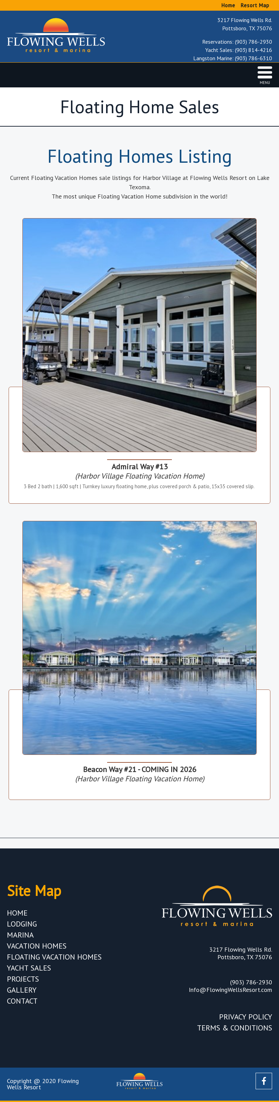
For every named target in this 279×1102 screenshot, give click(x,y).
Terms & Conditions (234, 1027)
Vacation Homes (36, 946)
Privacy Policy (245, 1016)
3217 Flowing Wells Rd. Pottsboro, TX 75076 (244, 24)
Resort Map (255, 5)
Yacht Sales (29, 968)
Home (228, 5)
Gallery (22, 990)
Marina (20, 935)
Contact (22, 1001)
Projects (23, 979)
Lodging (22, 924)
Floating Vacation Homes (54, 957)
